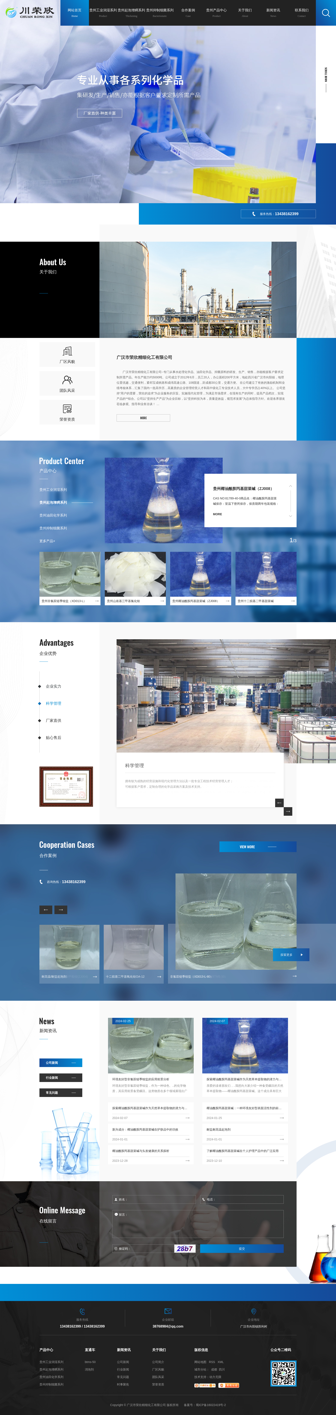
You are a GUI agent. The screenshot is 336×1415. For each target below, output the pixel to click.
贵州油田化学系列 (53, 515)
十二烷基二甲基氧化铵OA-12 (125, 976)
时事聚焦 (123, 1384)
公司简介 (158, 1362)
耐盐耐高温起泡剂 (219, 1129)
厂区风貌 (158, 1369)
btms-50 (90, 1362)
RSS (212, 1362)
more (217, 514)
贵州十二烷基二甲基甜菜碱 (256, 601)
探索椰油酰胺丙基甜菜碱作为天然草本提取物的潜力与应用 (245, 1079)
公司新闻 (52, 1062)
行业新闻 (52, 1077)
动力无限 (215, 1377)
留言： (198, 1224)
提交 (242, 1248)
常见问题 (52, 1092)
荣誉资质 (158, 1384)
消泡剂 (89, 1369)
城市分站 (200, 1369)
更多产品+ (47, 541)
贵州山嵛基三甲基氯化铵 (123, 601)
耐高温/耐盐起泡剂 (54, 976)
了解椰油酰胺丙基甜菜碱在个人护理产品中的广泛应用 (243, 1151)
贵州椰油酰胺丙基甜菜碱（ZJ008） (243, 489)
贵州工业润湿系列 (53, 489)
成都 (214, 1369)
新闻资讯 (48, 1031)
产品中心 (48, 471)
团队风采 (158, 1377)
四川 (222, 1369)
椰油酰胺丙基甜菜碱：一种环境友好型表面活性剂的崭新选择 (245, 1108)
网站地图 (200, 1362)
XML (221, 1362)
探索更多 (286, 954)
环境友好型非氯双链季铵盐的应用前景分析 (140, 1079)
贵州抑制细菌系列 (53, 528)
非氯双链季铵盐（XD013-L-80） (191, 976)
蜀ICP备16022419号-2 (211, 1405)
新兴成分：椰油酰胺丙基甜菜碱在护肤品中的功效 (145, 1129)
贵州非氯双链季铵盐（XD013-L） (64, 601)
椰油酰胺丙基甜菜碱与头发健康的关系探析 (140, 1151)
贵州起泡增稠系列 (53, 502)
